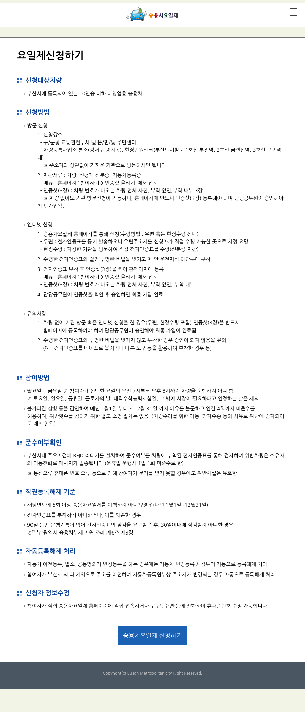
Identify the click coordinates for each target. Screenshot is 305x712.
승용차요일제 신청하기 (152, 636)
